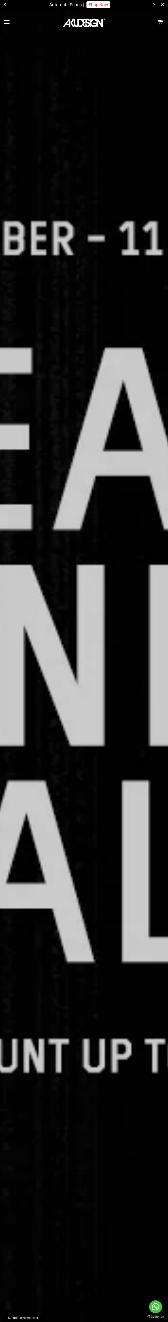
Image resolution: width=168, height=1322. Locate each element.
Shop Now (98, 4)
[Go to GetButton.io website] (155, 1316)
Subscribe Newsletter (23, 1318)
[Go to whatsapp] (155, 1306)
